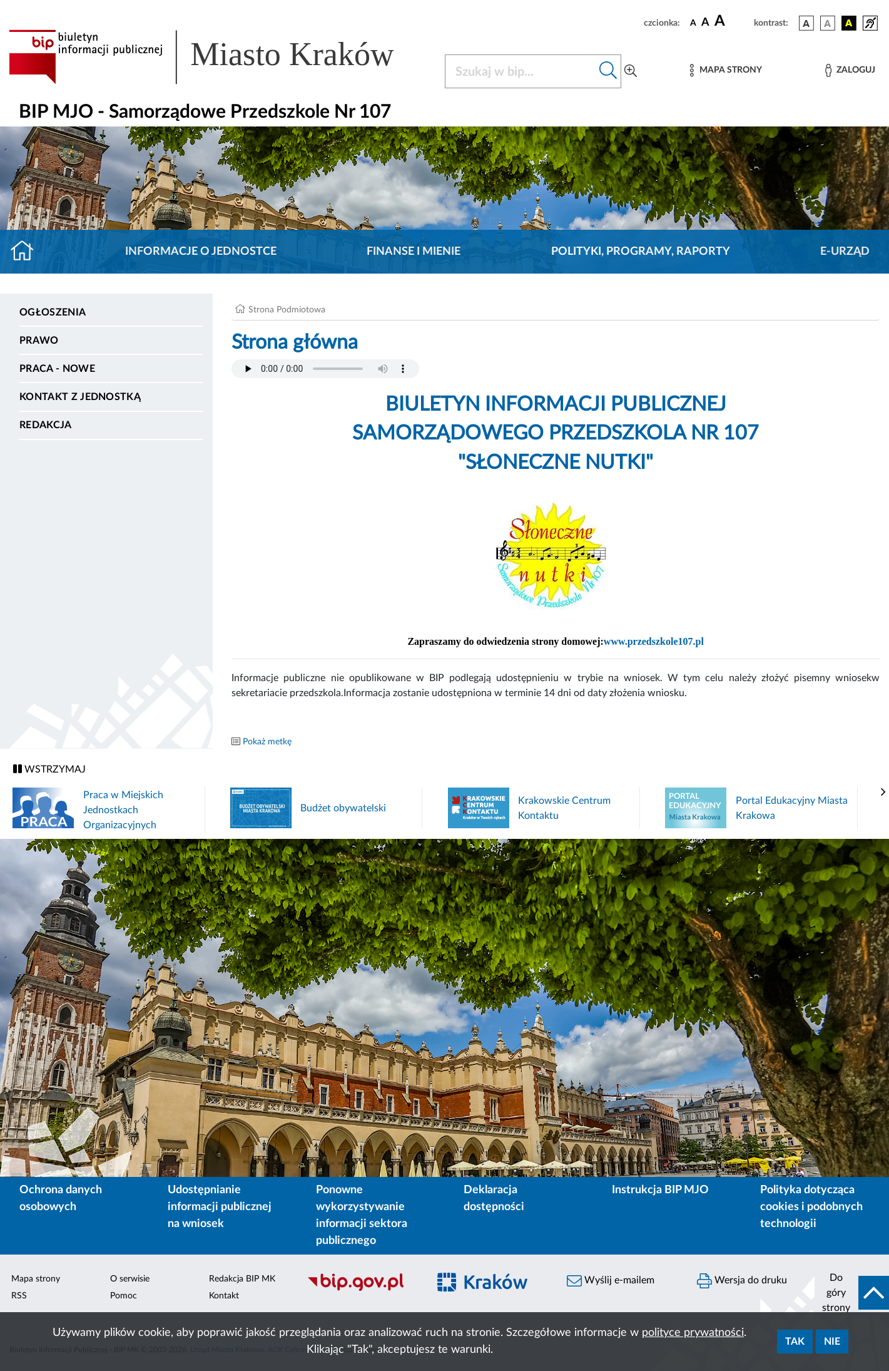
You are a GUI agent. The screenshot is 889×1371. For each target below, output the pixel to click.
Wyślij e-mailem (610, 1280)
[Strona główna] (27, 252)
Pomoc (123, 1295)
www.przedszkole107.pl (654, 641)
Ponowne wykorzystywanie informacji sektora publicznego (361, 1215)
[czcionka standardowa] (693, 22)
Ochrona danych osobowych (60, 1198)
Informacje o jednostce (201, 251)
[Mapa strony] (725, 70)
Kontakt (224, 1295)
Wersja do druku (742, 1280)
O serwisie (130, 1279)
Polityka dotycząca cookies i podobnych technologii (811, 1207)
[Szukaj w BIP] (521, 71)
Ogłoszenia (52, 312)
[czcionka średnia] (705, 22)
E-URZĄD (845, 251)
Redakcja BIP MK (242, 1279)
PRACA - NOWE (57, 369)
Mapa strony (35, 1279)
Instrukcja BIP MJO (660, 1190)
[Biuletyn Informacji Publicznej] (361, 1289)
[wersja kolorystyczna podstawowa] (806, 23)
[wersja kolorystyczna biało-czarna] (827, 23)
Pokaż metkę (267, 741)
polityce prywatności (693, 1332)
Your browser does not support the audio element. (325, 368)
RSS (19, 1295)
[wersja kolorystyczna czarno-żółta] (849, 23)
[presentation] (883, 792)
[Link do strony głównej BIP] (219, 57)
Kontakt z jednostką (80, 397)
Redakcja (45, 425)
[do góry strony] (852, 1292)
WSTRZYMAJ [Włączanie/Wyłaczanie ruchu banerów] (49, 769)
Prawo (39, 341)
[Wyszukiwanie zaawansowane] (630, 71)
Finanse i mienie (413, 251)
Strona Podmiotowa (286, 310)
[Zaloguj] (850, 70)
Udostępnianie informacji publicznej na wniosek (220, 1207)
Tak (795, 1342)
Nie (832, 1342)
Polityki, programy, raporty (640, 251)
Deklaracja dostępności (494, 1198)
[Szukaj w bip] (608, 71)
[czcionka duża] (732, 21)
